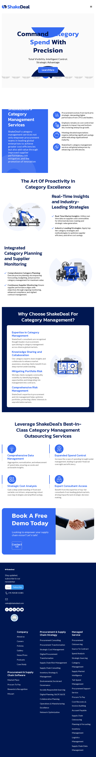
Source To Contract (80, 649)
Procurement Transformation (52, 645)
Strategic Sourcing (80, 658)
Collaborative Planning (50, 699)
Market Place (13, 680)
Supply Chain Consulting (50, 668)
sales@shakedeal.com (14, 603)
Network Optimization (50, 712)
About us (21, 636)
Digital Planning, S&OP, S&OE (52, 694)
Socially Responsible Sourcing (52, 690)
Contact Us (17, 545)
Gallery (20, 650)
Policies (20, 646)
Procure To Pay (14, 684)
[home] (16, 7)
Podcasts (21, 659)
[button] (91, 7)
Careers (20, 641)
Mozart (11, 694)
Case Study (21, 664)
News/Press (22, 655)
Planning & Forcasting (81, 724)
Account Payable (79, 710)
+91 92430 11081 (16, 593)
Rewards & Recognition (18, 689)
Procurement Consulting (50, 640)
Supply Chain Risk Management (53, 662)
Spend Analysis (78, 653)
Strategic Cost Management (52, 649)
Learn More (48, 69)
